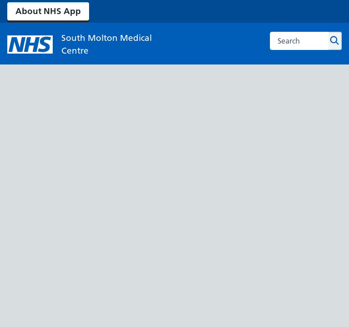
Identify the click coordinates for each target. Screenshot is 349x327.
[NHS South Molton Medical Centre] (80, 44)
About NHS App (48, 11)
